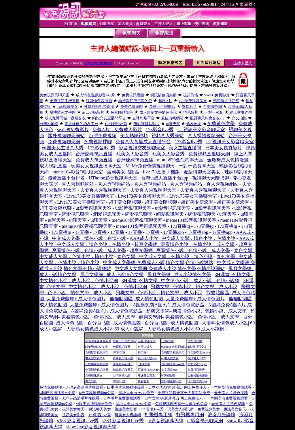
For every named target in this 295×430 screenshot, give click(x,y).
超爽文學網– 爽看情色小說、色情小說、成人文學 (184, 244)
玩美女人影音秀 (132, 153)
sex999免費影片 (72, 129)
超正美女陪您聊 (125, 202)
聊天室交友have (197, 381)
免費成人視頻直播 (93, 159)
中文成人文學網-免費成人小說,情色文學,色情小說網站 (158, 262)
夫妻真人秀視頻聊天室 (103, 190)
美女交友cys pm (197, 364)
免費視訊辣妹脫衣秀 (98, 341)
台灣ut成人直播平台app (164, 177)
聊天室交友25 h (95, 358)
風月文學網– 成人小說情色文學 (111, 274)
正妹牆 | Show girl (149, 369)
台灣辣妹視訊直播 (93, 153)
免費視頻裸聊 (98, 141)
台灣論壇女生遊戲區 (98, 63)
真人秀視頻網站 (78, 183)
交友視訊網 (195, 341)
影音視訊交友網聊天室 (142, 147)
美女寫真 (91, 381)
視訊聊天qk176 (197, 358)
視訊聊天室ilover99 (173, 364)
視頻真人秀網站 (168, 135)
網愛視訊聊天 (75, 214)
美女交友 (143, 381)
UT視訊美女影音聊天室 (201, 129)
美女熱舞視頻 (134, 135)
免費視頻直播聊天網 (209, 153)
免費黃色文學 (221, 123)
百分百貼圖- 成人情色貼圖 (114, 322)
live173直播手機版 (161, 171)
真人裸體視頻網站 (206, 135)
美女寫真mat (169, 369)
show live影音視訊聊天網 (91, 426)
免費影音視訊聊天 (96, 352)
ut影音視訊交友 (197, 346)
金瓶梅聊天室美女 (202, 171)
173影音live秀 (159, 129)
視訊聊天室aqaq (148, 358)
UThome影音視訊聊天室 (113, 177)
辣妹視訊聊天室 (123, 358)
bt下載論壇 (168, 375)
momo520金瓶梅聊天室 (180, 159)
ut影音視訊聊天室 (93, 208)
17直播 (82, 232)
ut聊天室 (228, 214)
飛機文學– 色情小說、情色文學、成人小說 (194, 286)
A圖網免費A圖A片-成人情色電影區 (168, 304)
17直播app (173, 232)
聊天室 (142, 352)
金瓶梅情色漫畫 (198, 375)
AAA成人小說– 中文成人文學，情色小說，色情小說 (182, 238)
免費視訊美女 (94, 375)
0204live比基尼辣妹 (173, 346)
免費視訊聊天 (121, 346)
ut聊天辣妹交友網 (96, 346)
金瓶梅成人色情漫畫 (228, 159)
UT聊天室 (167, 341)
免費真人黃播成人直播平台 (143, 141)
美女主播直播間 (185, 147)
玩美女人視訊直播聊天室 (96, 165)
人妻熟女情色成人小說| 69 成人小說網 (104, 328)
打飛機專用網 (158, 414)
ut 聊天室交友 (170, 358)
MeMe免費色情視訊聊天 (150, 165)
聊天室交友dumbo (199, 352)
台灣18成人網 (121, 375)
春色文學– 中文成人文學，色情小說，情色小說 (165, 256)
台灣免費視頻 (102, 135)
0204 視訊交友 (147, 341)
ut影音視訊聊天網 (165, 420)
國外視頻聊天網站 (66, 135)
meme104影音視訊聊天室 (77, 171)
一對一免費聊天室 (197, 165)
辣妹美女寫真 (146, 375)
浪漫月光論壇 (221, 414)
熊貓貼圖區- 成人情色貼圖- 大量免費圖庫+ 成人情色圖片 (167, 298)
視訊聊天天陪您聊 (210, 177)
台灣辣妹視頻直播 (134, 159)
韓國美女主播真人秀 (63, 147)
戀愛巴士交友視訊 (124, 341)
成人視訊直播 (53, 165)
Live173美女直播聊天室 (90, 196)
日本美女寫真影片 (223, 147)
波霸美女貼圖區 (123, 171)
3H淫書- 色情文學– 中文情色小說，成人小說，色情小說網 (180, 280)
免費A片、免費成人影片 (117, 129)
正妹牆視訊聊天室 (96, 364)
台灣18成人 (145, 346)
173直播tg (180, 226)
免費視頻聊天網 (64, 141)
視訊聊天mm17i (123, 364)
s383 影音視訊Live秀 (78, 420)
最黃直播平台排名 (66, 177)
